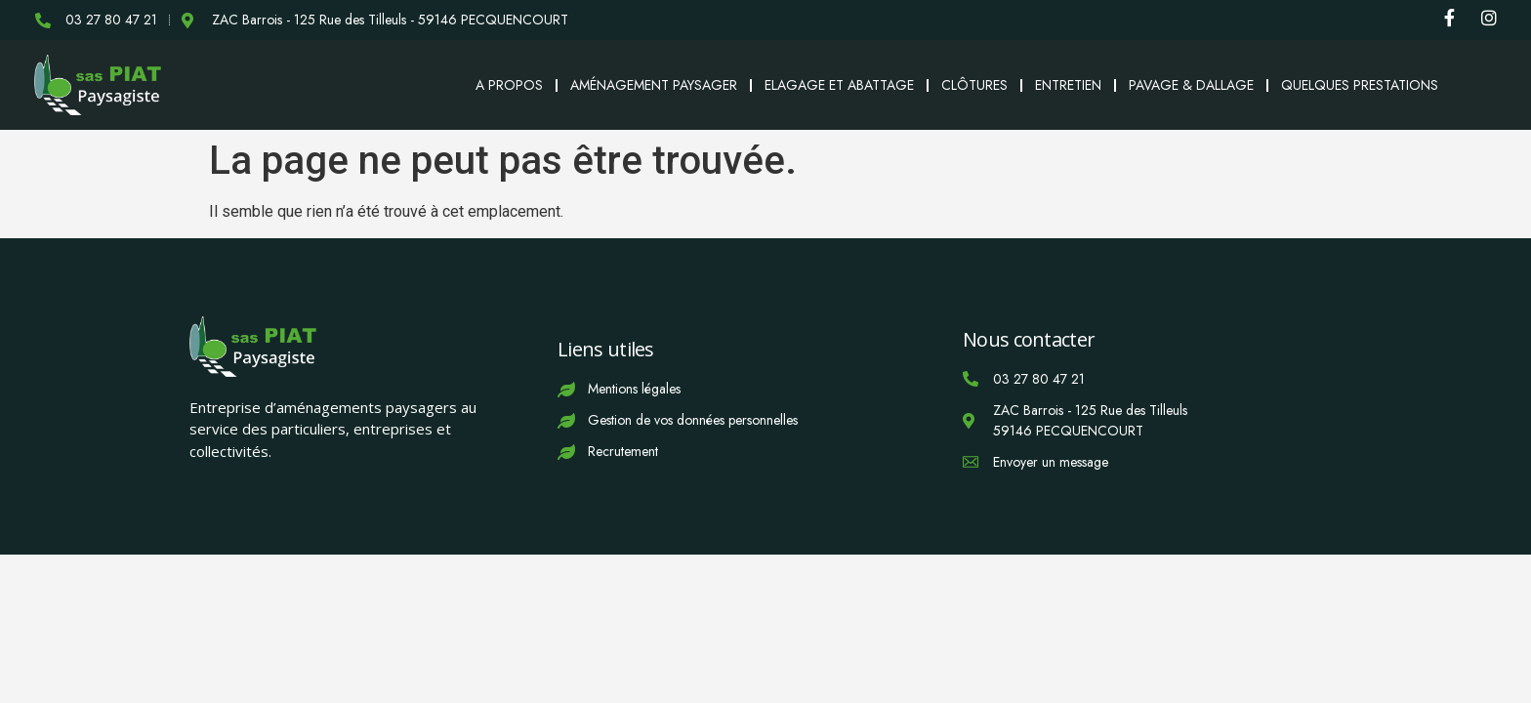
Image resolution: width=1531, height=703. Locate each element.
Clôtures (974, 85)
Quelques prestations (1359, 85)
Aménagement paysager (653, 85)
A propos (509, 85)
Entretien (1068, 85)
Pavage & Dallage (1191, 85)
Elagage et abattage (839, 85)
